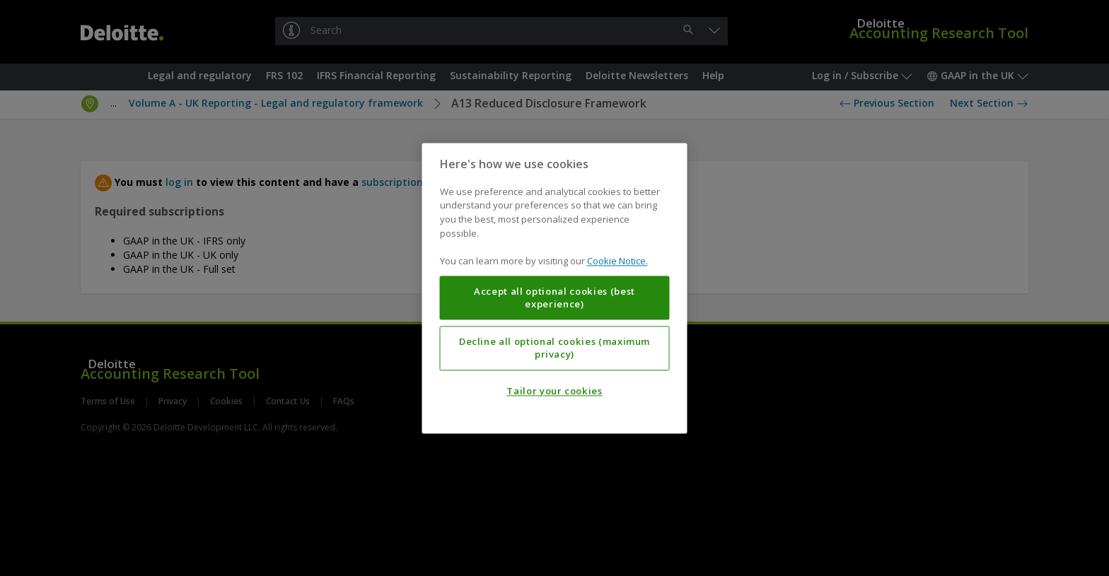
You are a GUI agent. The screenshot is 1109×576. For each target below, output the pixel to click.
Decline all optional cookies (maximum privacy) (554, 347)
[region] (554, 288)
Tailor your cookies (554, 390)
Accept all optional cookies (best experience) (554, 297)
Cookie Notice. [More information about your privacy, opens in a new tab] (617, 260)
